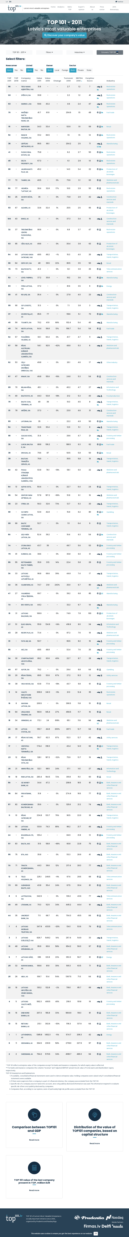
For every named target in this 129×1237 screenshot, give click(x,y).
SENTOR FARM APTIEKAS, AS (26, 497)
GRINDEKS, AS (26, 720)
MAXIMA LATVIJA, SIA (25, 705)
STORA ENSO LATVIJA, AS (26, 547)
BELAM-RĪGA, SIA (26, 389)
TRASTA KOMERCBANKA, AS (27, 868)
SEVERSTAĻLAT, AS (27, 315)
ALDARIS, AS (25, 208)
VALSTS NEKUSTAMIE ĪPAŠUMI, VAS (26, 695)
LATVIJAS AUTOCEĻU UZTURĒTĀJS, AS (27, 576)
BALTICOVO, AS (27, 396)
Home (53, 7)
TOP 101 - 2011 (19, 52)
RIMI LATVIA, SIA (27, 777)
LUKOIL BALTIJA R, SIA (27, 446)
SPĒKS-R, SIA (26, 95)
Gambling (110, 512)
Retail (109, 126)
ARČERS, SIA (25, 410)
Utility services (112, 675)
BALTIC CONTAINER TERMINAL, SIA (26, 526)
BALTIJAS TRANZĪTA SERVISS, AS (25, 461)
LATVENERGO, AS (26, 1036)
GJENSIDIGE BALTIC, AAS (25, 887)
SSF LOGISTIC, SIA (26, 307)
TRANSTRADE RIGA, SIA (26, 429)
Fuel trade (110, 112)
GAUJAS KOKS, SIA (26, 437)
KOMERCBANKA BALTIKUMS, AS (27, 806)
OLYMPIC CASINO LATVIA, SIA (27, 515)
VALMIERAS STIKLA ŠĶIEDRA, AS (27, 596)
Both (9, 70)
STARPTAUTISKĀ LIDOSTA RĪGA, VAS (27, 661)
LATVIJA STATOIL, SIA (25, 730)
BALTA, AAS (25, 843)
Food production (113, 396)
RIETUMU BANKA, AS (25, 1025)
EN (10, 2)
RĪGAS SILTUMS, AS (27, 739)
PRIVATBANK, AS (26, 795)
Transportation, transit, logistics (112, 256)
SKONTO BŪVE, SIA (27, 198)
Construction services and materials (111, 200)
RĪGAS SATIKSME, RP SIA (26, 818)
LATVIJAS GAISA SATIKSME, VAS (27, 256)
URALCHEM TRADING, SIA (26, 713)
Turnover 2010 (68, 79)
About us (92, 8)
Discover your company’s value (64, 35)
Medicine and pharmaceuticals (113, 181)
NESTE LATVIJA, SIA (27, 330)
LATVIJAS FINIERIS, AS (25, 828)
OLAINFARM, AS (27, 585)
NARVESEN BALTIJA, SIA (25, 128)
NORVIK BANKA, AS (27, 967)
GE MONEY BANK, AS (25, 784)
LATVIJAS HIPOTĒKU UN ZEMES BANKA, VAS (27, 991)
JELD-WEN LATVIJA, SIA (25, 536)
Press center (101, 8)
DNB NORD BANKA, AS (25, 1014)
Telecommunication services (114, 270)
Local (57, 70)
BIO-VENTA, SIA (27, 604)
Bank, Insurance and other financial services (114, 785)
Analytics (60, 7)
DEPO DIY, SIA (26, 263)
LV (7, 2)
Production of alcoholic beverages (112, 172)
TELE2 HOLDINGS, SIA (26, 878)
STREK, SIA (25, 504)
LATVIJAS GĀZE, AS (27, 959)
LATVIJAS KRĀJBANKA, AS (27, 948)
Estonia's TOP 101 (110, 52)
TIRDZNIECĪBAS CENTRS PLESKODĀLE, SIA (26, 234)
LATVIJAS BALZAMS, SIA (26, 615)
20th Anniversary (114, 8)
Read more (34, 1140)
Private (81, 70)
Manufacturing (112, 143)
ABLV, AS (24, 976)
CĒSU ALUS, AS (26, 243)
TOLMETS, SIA (26, 322)
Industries (80, 52)
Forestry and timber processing (114, 437)
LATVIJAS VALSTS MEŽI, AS (26, 1004)
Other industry (112, 362)
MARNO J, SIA (26, 104)
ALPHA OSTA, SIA (26, 488)
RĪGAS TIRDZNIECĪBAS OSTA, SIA (26, 760)
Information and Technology (113, 388)
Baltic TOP (70, 8)
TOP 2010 (16, 79)
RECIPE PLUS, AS (27, 632)
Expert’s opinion (81, 8)
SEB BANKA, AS (27, 1043)
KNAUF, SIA (25, 376)
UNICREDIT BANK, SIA (25, 917)
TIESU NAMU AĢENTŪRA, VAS (27, 88)
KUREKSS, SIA (26, 554)
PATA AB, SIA (26, 641)
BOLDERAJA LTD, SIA (27, 837)
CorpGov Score (89, 79)
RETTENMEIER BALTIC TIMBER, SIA (27, 565)
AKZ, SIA (24, 649)
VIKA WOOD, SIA (27, 684)
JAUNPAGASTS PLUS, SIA (26, 171)
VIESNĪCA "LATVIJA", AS (26, 190)
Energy (109, 286)
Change (57, 81)
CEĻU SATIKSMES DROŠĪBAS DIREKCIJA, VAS (27, 366)
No (22, 70)
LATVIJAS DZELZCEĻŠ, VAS (27, 939)
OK (96, 1233)
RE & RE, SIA (25, 294)
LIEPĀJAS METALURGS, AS (27, 145)
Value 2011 (39, 79)
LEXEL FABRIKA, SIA (27, 279)
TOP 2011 (9, 79)
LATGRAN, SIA (26, 421)
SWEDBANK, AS (27, 1054)
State (89, 70)
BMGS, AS (25, 218)
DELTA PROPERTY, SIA (27, 162)
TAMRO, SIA (25, 180)
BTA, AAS (24, 854)
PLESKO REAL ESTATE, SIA (26, 154)
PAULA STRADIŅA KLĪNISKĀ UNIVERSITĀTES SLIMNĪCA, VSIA (27, 476)
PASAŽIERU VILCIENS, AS (25, 338)
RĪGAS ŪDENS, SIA (26, 677)
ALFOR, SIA (25, 669)
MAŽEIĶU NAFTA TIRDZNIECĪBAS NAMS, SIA (26, 116)
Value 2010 (48, 79)
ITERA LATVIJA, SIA (26, 287)
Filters (49, 52)
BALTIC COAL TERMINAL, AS (26, 403)
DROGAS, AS (26, 453)
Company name (26, 79)
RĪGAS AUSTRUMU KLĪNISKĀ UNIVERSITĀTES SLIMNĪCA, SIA (27, 351)
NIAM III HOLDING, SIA (26, 136)
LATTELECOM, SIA (26, 898)
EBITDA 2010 (79, 79)
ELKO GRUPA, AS (26, 626)
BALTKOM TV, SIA (26, 270)
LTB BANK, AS (26, 904)
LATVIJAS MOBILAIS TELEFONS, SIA (26, 929)
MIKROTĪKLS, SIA (27, 768)
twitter (119, 1)
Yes (16, 70)
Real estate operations (111, 88)
